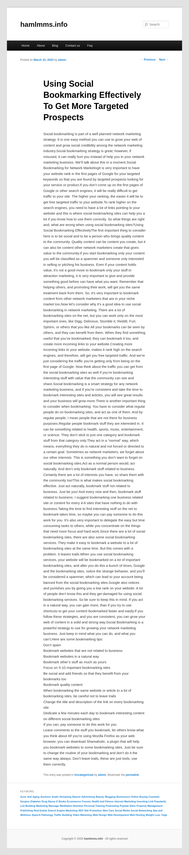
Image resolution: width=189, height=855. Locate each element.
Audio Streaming (61, 796)
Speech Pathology (42, 815)
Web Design (100, 815)
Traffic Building (63, 815)
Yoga (164, 815)
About (41, 45)
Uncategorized (83, 774)
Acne (23, 796)
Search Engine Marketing (62, 810)
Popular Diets (128, 805)
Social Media (122, 810)
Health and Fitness (103, 801)
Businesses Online (127, 796)
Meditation (66, 805)
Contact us (73, 45)
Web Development (118, 815)
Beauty (100, 796)
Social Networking (141, 810)
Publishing (26, 810)
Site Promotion (93, 810)
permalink (132, 774)
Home (25, 45)
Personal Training (94, 805)
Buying (143, 796)
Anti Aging (33, 796)
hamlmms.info (43, 24)
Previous (148, 59)
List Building (27, 805)
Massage (54, 805)
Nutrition (78, 805)
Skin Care (108, 810)
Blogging (110, 796)
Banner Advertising (83, 796)
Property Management (149, 805)
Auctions (45, 796)
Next (164, 59)
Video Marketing (82, 815)
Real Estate (40, 810)
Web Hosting (137, 815)
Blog (55, 45)
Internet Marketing (125, 801)
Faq (89, 45)
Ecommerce (74, 801)
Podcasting (112, 805)
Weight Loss (153, 815)
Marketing (42, 805)
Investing (142, 801)
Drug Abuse (49, 801)
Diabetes (35, 801)
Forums (86, 801)
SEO (81, 810)
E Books (61, 801)
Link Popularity (157, 801)
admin (62, 60)
